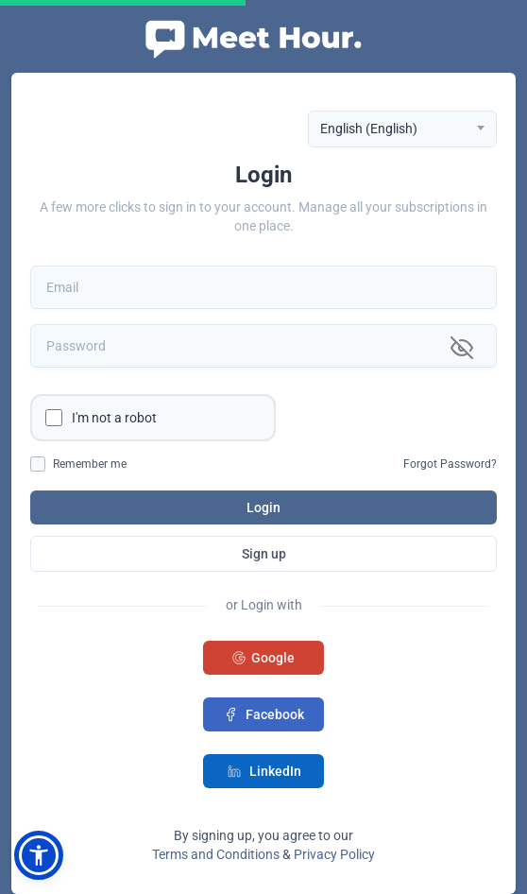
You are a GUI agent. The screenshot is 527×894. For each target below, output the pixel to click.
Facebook (263, 714)
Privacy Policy (334, 854)
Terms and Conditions (216, 854)
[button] (39, 855)
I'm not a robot (114, 417)
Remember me (90, 464)
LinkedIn (264, 771)
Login (263, 507)
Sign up (264, 553)
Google (263, 657)
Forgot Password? (450, 464)
